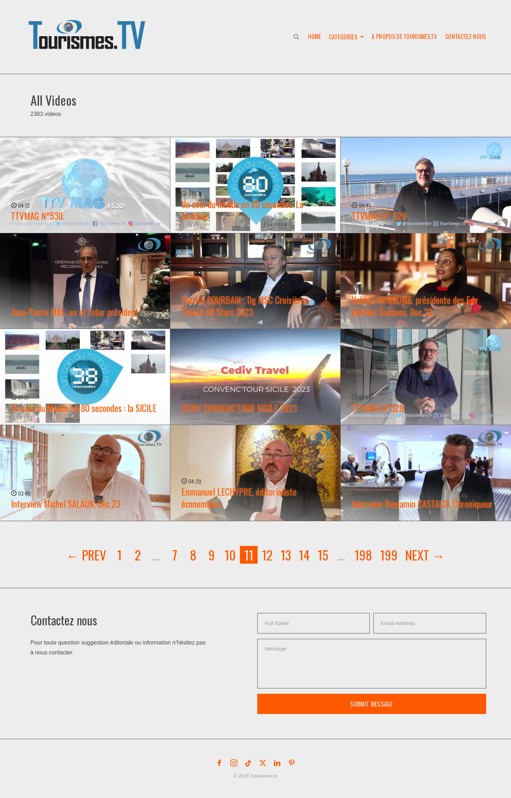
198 (363, 555)
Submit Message (371, 703)
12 (267, 555)
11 (248, 555)
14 (304, 555)
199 (388, 555)
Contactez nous (465, 36)
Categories (343, 36)
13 (286, 555)
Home (314, 36)
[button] (88, 27)
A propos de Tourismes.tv (404, 36)
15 (323, 555)
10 (230, 555)
